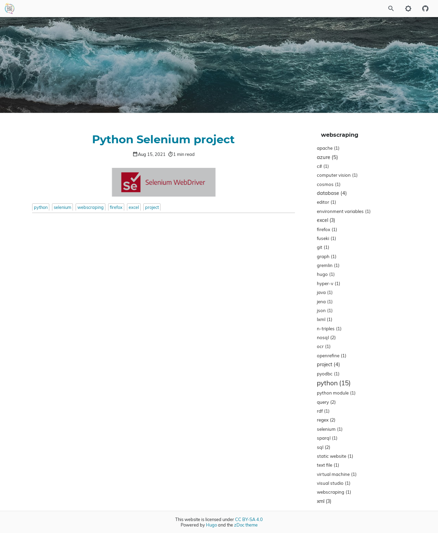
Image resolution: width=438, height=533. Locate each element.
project (152, 207)
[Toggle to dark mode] (408, 8)
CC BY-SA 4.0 (249, 519)
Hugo (211, 525)
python (41, 207)
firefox (116, 207)
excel (134, 207)
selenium (62, 207)
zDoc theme (246, 525)
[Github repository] (425, 8)
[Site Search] (372, 8)
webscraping (90, 207)
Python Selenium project (163, 139)
